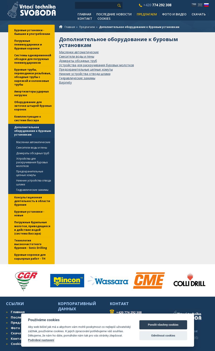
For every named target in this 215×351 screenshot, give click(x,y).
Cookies (103, 18)
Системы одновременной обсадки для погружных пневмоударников (32, 59)
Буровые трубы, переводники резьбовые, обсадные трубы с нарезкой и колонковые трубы (32, 77)
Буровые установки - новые (29, 213)
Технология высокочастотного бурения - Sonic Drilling (30, 244)
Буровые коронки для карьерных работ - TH (30, 256)
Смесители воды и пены (31, 147)
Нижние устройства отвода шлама (33, 182)
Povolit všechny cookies (163, 324)
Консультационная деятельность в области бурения (32, 201)
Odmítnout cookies (163, 335)
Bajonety (65, 82)
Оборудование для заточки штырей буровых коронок (33, 105)
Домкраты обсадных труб (32, 153)
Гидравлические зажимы (32, 190)
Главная (84, 14)
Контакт (85, 18)
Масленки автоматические (33, 142)
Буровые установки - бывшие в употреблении (32, 32)
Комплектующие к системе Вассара (27, 118)
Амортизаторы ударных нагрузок (31, 93)
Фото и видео (174, 14)
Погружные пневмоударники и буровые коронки (28, 44)
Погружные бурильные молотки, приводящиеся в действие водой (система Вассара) (32, 227)
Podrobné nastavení (41, 340)
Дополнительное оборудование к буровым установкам (32, 130)
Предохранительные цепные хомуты (29, 173)
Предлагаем (147, 14)
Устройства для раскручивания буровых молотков (32, 162)
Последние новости (114, 14)
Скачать (199, 14)
